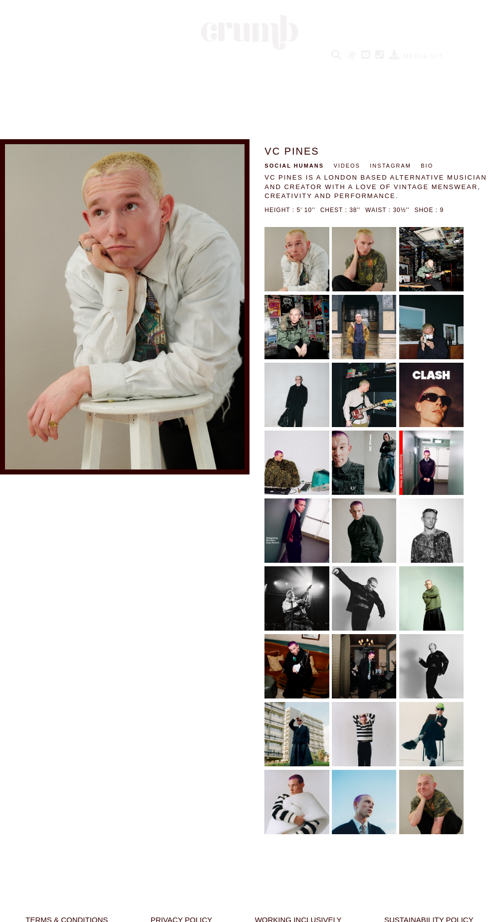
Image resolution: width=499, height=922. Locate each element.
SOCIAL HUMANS (196, 72)
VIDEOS (346, 166)
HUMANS (64, 72)
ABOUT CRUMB (422, 72)
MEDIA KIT (416, 56)
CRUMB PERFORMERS (285, 72)
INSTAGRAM (390, 166)
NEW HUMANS (122, 72)
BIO (427, 166)
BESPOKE (361, 72)
